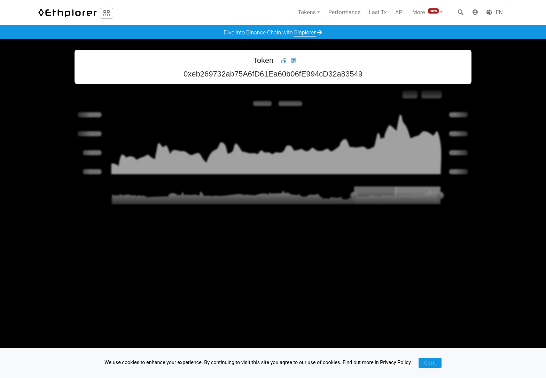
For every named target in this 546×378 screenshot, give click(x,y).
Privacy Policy (395, 363)
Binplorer (305, 32)
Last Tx (378, 12)
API (399, 12)
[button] (475, 12)
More (426, 12)
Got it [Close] (430, 362)
